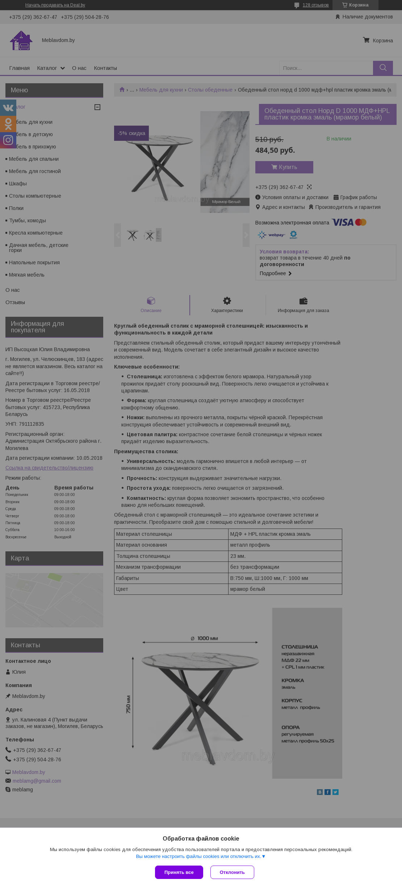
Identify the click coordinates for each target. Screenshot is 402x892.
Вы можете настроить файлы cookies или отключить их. (198, 856)
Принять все (179, 872)
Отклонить (232, 872)
